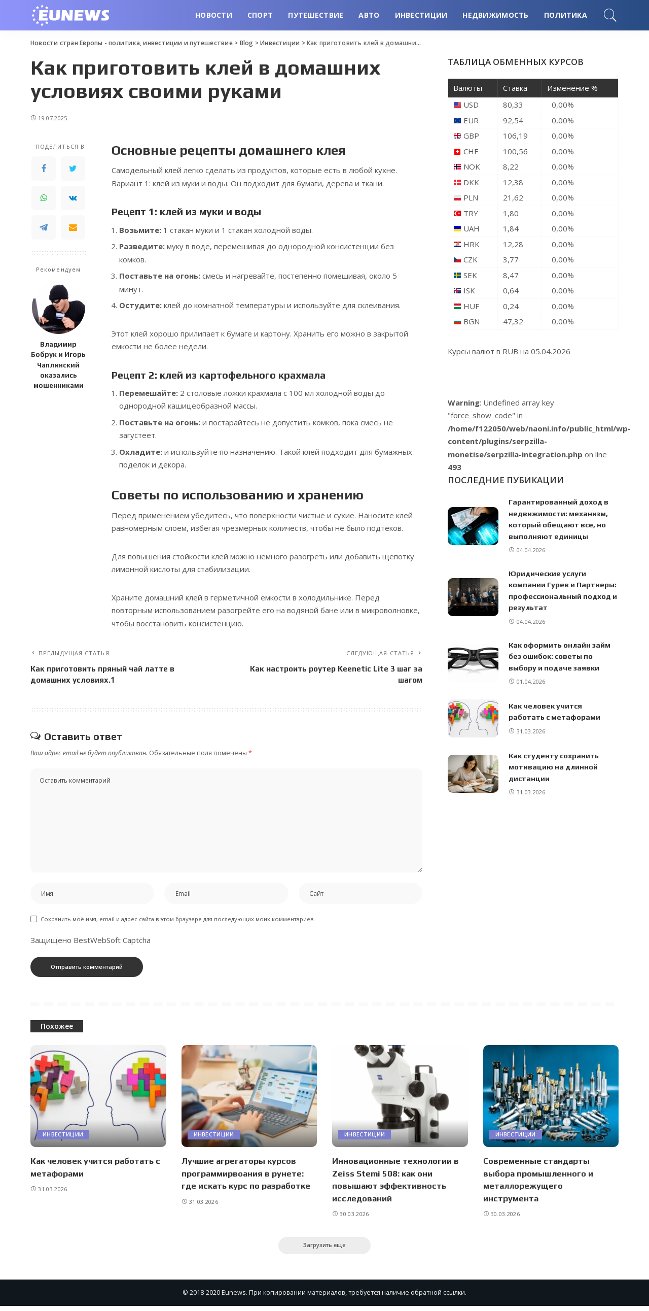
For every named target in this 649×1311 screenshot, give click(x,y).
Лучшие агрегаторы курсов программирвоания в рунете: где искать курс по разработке (248, 1177)
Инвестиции (63, 1138)
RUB (510, 351)
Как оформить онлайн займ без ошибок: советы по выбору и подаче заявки (560, 656)
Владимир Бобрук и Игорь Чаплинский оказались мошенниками (58, 364)
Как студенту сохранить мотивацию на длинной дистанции (555, 767)
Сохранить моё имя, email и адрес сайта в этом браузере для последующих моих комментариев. (178, 923)
